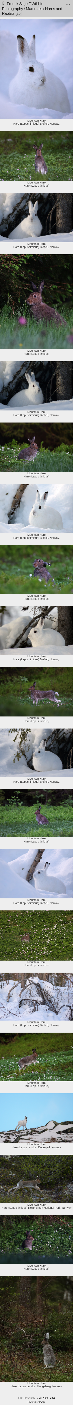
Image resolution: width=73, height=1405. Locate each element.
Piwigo (42, 1402)
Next (45, 1397)
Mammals (34, 9)
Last (52, 1397)
